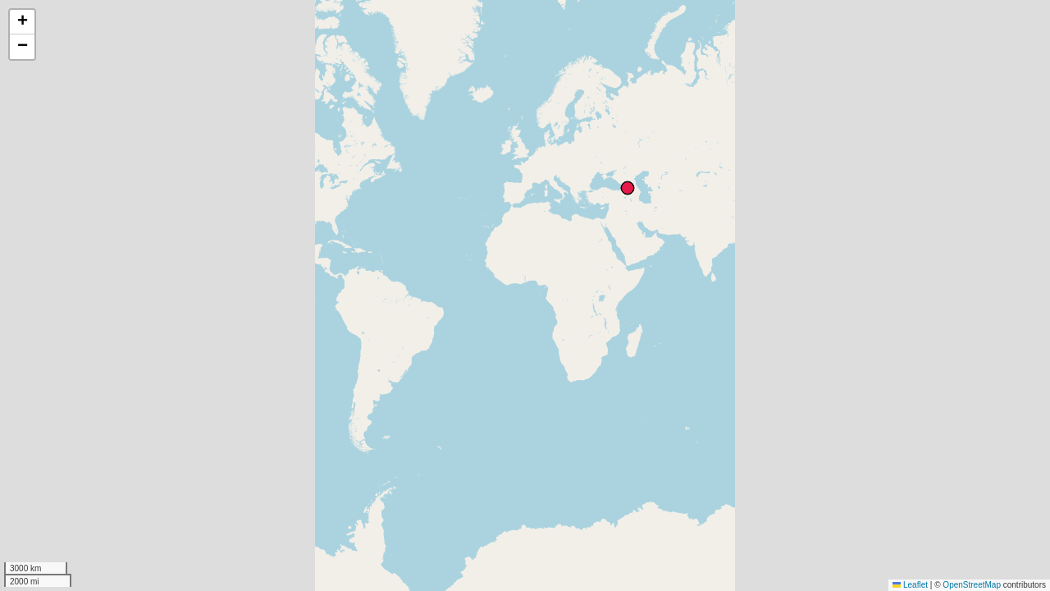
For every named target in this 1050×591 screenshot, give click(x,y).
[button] (22, 22)
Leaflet (910, 584)
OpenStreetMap (972, 584)
